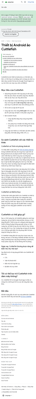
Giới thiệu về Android (7, 386)
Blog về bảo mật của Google (8, 349)
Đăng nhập (31, 2)
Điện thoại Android (16, 41)
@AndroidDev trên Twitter (8, 344)
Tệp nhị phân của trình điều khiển (9, 332)
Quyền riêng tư (6, 389)
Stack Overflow (5, 378)
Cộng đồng (17, 386)
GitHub (3, 334)
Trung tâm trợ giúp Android (8, 364)
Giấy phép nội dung (17, 304)
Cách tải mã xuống (6, 324)
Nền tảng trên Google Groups (9, 352)
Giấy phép (30, 386)
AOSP (2, 41)
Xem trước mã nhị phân (7, 326)
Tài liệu (4, 7)
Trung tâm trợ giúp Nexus (8, 370)
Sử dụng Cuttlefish (26, 297)
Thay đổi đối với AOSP (23, 21)
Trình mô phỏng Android (26, 150)
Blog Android (4, 347)
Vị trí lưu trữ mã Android (7, 318)
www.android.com (6, 372)
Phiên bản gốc (5, 329)
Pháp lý (24, 386)
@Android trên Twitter (7, 341)
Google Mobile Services (7, 375)
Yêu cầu (3, 321)
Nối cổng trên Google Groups (9, 357)
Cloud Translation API (23, 31)
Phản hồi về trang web (18, 389)
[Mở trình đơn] (2, 2)
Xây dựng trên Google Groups (9, 355)
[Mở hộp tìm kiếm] (22, 2)
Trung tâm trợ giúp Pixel (7, 367)
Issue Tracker (4, 380)
